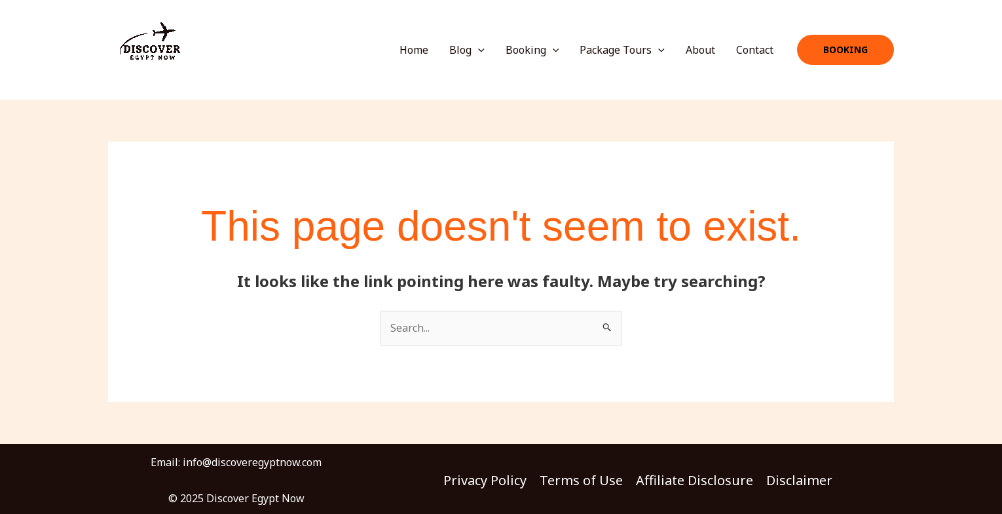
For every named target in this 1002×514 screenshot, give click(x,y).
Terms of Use (581, 480)
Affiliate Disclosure (694, 480)
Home (413, 50)
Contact (754, 50)
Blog (467, 50)
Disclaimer (799, 480)
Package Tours (622, 50)
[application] (478, 50)
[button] (845, 50)
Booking (532, 50)
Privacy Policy (485, 480)
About (700, 50)
